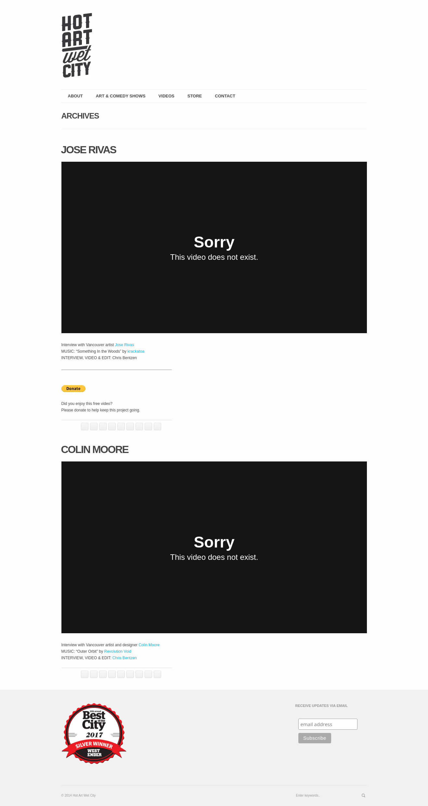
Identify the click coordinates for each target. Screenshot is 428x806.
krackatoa (135, 351)
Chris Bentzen (124, 658)
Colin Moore (94, 449)
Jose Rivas (88, 150)
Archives (80, 115)
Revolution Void (117, 651)
